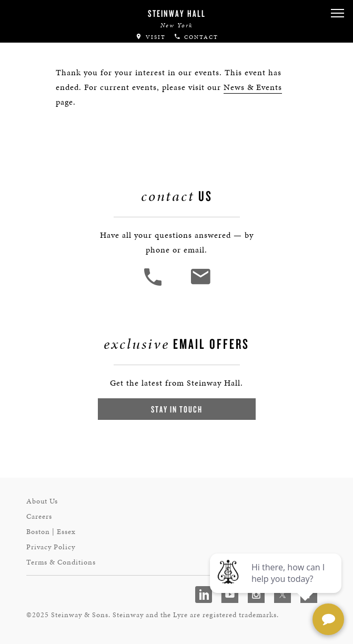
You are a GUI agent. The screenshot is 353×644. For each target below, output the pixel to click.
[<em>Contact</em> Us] (200, 284)
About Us (42, 501)
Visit (150, 37)
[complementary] (276, 586)
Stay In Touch (177, 409)
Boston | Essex (51, 532)
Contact (196, 37)
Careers (39, 516)
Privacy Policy (50, 547)
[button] (337, 13)
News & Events (253, 87)
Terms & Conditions (61, 562)
